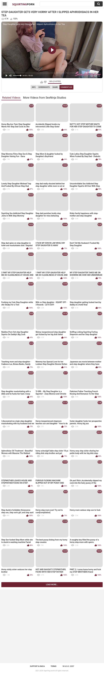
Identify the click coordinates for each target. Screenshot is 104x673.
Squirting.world (49, 671)
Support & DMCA (37, 666)
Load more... (52, 584)
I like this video (41, 82)
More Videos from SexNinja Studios (44, 97)
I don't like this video (45, 82)
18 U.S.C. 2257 (68, 666)
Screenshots (44, 87)
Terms (53, 666)
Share (55, 87)
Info (33, 87)
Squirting (23, 4)
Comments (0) (66, 87)
